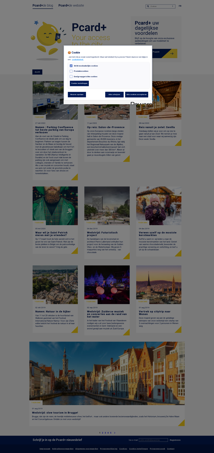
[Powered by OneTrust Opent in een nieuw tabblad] (140, 102)
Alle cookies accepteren (137, 94)
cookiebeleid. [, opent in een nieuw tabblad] (78, 60)
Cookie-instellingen (79, 83)
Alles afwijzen (114, 94)
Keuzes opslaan (77, 94)
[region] (108, 74)
